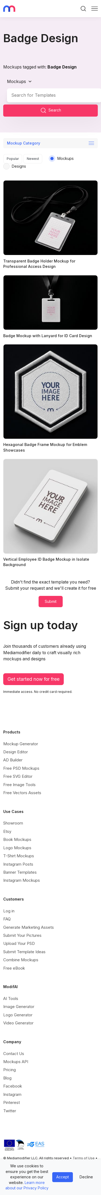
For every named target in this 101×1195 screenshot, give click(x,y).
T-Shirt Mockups (18, 855)
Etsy (7, 831)
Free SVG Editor (17, 776)
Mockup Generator (20, 743)
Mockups (16, 81)
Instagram (12, 1094)
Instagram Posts (18, 863)
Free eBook (14, 968)
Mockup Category (23, 143)
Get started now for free (33, 679)
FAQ (7, 919)
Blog (7, 1078)
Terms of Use (84, 1158)
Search (50, 110)
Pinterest (11, 1102)
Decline (86, 1177)
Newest (33, 159)
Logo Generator (17, 1014)
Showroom (13, 823)
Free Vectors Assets (22, 792)
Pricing (9, 1069)
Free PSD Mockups (21, 768)
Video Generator (18, 1022)
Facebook (12, 1086)
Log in (8, 910)
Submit (51, 601)
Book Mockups (17, 839)
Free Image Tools (19, 784)
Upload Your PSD (19, 943)
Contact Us (13, 1053)
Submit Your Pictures (22, 935)
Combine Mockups (20, 959)
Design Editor (15, 751)
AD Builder (13, 759)
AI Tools (10, 998)
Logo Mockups (17, 847)
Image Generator (18, 1006)
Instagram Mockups (21, 880)
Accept (62, 1177)
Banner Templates (20, 872)
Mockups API (15, 1061)
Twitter (9, 1110)
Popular (13, 159)
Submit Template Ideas (24, 951)
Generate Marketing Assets (28, 927)
